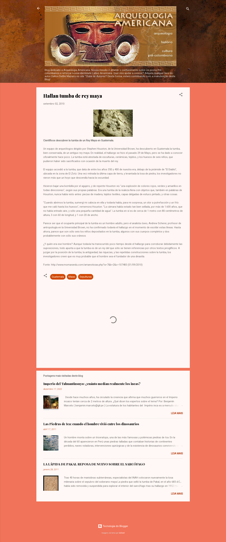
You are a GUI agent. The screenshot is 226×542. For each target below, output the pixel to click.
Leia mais (177, 413)
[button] (181, 95)
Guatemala (58, 276)
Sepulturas (86, 276)
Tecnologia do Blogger (113, 526)
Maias (71, 276)
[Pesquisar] (188, 9)
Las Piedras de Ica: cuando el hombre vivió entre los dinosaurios (91, 424)
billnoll (122, 533)
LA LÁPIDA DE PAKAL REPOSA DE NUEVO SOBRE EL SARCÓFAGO (94, 464)
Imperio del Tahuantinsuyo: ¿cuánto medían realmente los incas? (91, 384)
